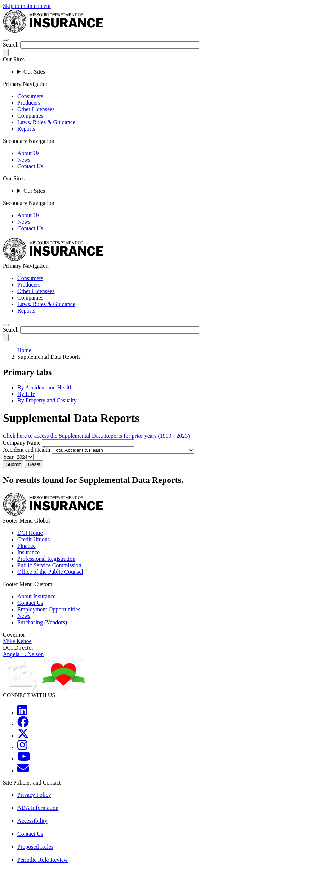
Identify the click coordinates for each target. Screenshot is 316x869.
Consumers (30, 96)
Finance (26, 546)
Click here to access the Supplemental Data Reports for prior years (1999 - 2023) (96, 436)
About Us (28, 153)
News (23, 160)
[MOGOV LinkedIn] (22, 712)
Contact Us (30, 166)
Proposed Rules (35, 847)
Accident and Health (26, 450)
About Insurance (36, 596)
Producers (28, 103)
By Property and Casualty (47, 400)
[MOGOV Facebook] (23, 724)
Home (24, 350)
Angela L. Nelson (23, 654)
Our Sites (34, 72)
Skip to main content (27, 6)
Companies (30, 116)
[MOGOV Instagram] (22, 747)
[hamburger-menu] (6, 40)
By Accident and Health (44, 387)
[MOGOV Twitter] (23, 736)
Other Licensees (36, 109)
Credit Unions (33, 539)
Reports (26, 129)
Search (11, 45)
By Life (26, 394)
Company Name (21, 443)
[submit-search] (6, 52)
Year (8, 457)
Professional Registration (46, 559)
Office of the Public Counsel (50, 572)
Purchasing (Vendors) (42, 622)
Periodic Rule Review (42, 860)
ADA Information (37, 808)
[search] (6, 325)
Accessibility (32, 821)
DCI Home (30, 533)
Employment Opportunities (48, 609)
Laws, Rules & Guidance (46, 122)
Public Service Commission (49, 565)
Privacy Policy (34, 795)
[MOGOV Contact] (23, 770)
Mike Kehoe (17, 641)
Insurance (28, 552)
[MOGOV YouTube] (23, 759)
